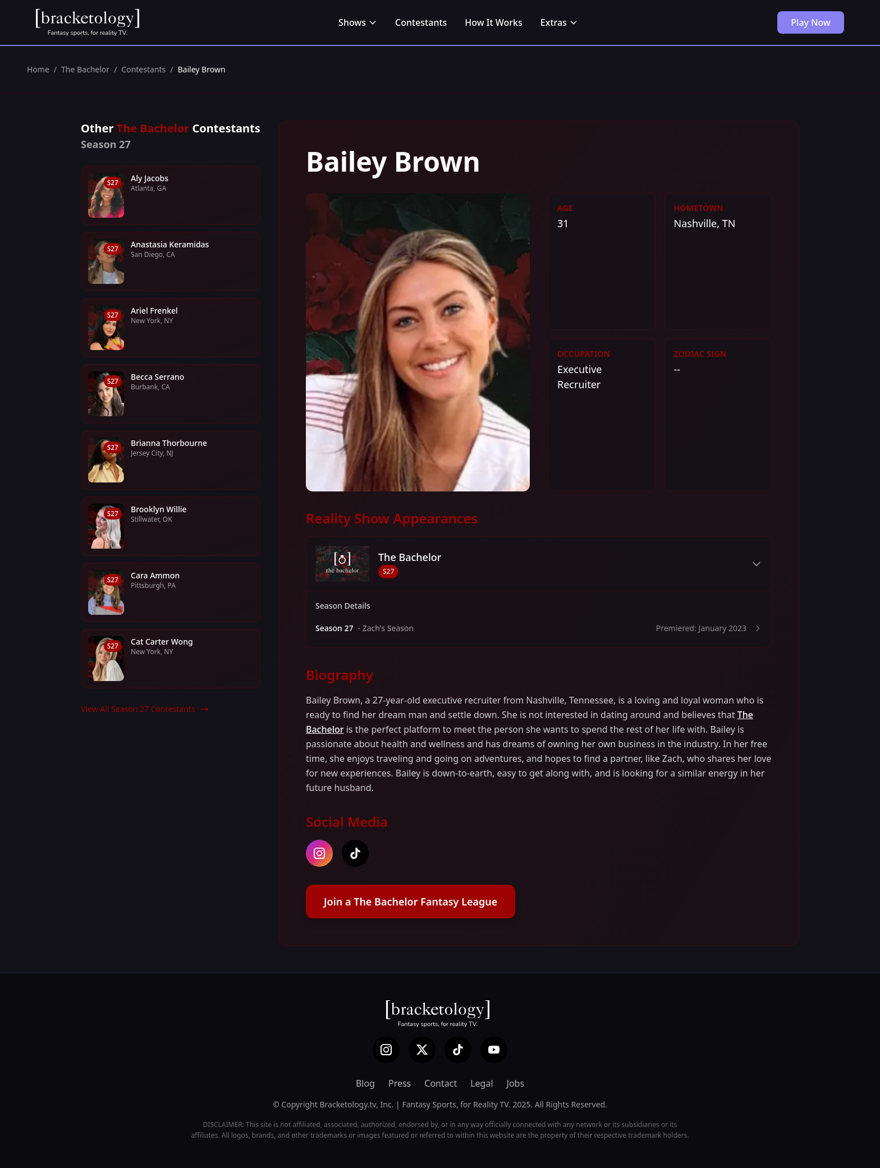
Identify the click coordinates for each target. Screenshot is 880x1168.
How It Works (493, 22)
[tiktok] (355, 853)
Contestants (421, 22)
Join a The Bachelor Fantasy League (410, 901)
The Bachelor (85, 69)
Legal (481, 1083)
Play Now (811, 22)
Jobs (516, 1083)
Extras (559, 22)
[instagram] (319, 853)
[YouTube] (493, 1049)
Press (399, 1083)
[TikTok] (457, 1049)
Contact (440, 1083)
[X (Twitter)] (422, 1049)
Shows (357, 22)
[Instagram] (386, 1049)
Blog (365, 1083)
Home (38, 69)
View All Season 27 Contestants (145, 708)
